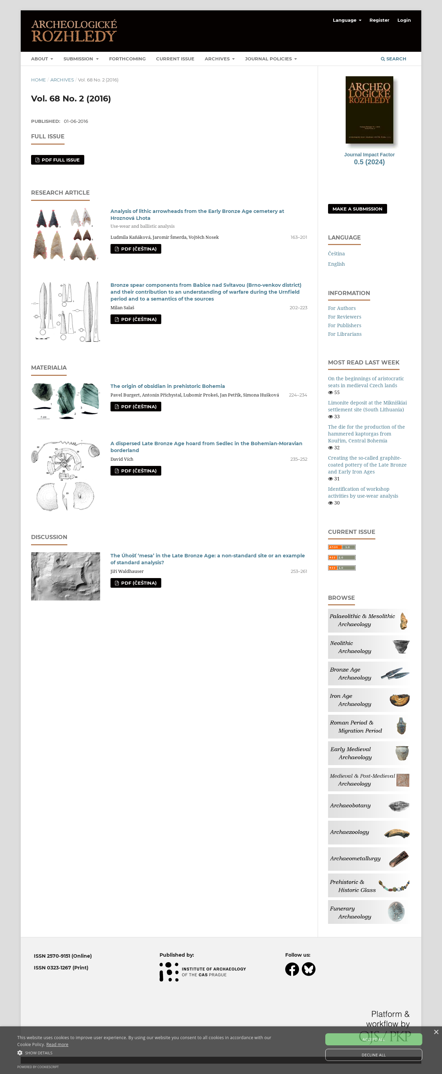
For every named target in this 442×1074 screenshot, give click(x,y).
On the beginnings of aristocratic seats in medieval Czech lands (366, 382)
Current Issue (175, 58)
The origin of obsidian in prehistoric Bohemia (167, 386)
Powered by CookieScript (38, 1067)
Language (345, 20)
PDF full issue (60, 160)
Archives (218, 58)
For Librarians (345, 334)
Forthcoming (127, 58)
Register (379, 20)
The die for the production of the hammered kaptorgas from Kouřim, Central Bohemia (366, 433)
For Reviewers (344, 316)
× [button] (436, 1032)
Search (393, 58)
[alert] (221, 1050)
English (336, 264)
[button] (149, 1052)
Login (404, 20)
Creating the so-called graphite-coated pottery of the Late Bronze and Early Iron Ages (367, 465)
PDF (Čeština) (138, 249)
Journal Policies (269, 58)
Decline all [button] (374, 1054)
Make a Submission (358, 209)
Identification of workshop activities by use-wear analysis (363, 492)
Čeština (336, 253)
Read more (57, 1044)
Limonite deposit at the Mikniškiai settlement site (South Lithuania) (367, 406)
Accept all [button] (374, 1039)
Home (38, 79)
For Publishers (344, 325)
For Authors (342, 308)
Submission (79, 58)
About (40, 58)
